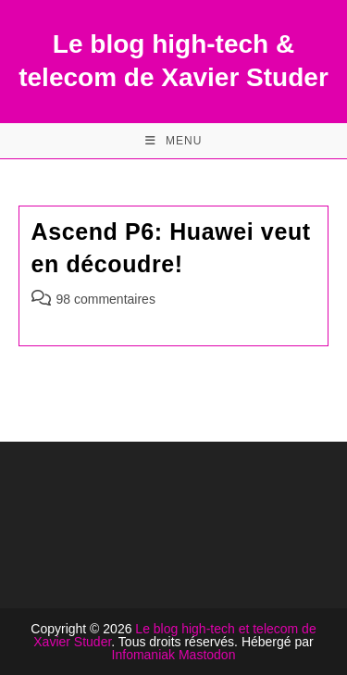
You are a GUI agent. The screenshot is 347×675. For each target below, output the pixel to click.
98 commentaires (105, 299)
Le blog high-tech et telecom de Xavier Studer (174, 635)
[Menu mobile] (174, 140)
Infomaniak (143, 654)
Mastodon (207, 654)
